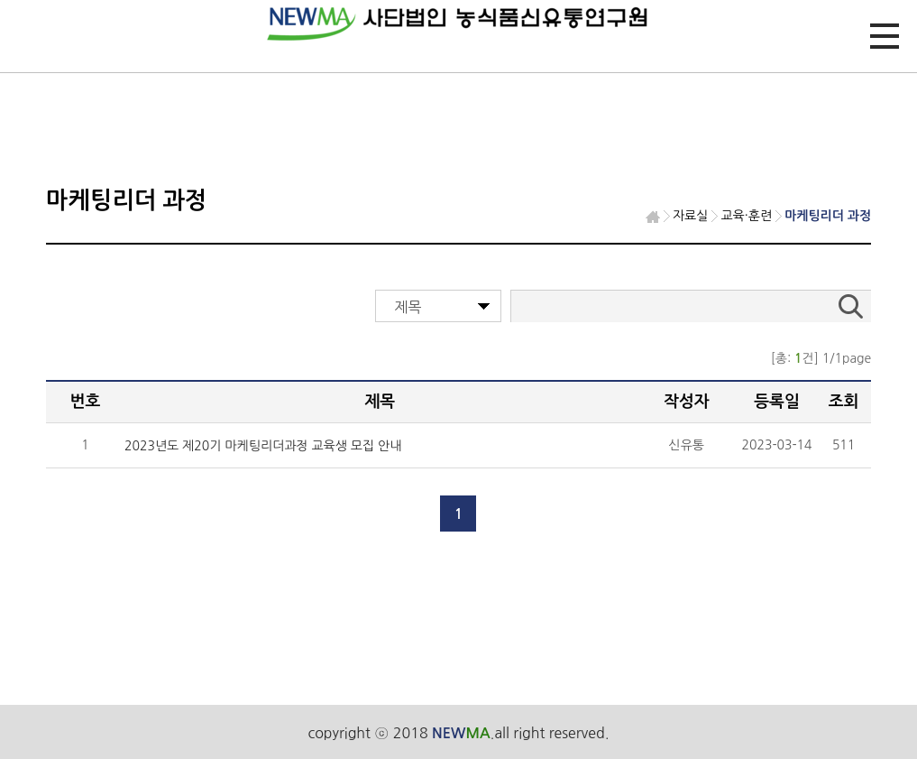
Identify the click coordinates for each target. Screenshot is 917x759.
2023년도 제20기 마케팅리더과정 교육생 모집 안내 (262, 446)
